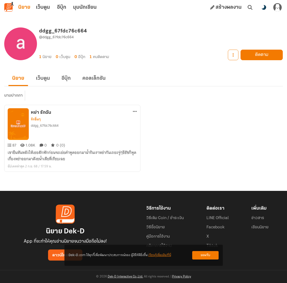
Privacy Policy (181, 276)
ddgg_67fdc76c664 (44, 125)
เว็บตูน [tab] (43, 7)
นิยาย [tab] (24, 7)
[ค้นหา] (250, 7)
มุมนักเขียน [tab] (85, 7)
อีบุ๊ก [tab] (61, 7)
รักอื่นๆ (36, 119)
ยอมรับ (205, 255)
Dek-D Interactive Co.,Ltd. (125, 276)
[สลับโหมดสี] (263, 7)
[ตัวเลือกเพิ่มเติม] (135, 111)
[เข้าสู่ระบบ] (277, 7)
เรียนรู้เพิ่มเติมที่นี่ (159, 255)
